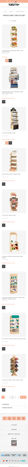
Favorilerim (12, 1)
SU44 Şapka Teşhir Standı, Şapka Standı (12, 380)
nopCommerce (16, 466)
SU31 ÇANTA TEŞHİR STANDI (9, 215)
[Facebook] (5, 418)
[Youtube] (19, 418)
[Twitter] (9, 418)
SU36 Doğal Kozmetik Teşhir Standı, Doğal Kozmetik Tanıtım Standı (13, 298)
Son (24, 397)
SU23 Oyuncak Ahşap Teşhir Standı (11, 174)
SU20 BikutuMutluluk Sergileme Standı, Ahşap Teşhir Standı (12, 92)
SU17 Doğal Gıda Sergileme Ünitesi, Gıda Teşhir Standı (12, 51)
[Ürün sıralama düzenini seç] (18, 21)
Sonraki (21, 397)
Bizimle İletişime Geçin (8, 98)
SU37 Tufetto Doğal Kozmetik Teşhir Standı (14, 338)
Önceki (3, 397)
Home (5, 11)
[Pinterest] (14, 418)
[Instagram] (23, 418)
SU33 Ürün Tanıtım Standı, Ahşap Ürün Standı (12, 257)
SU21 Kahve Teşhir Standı (8, 133)
